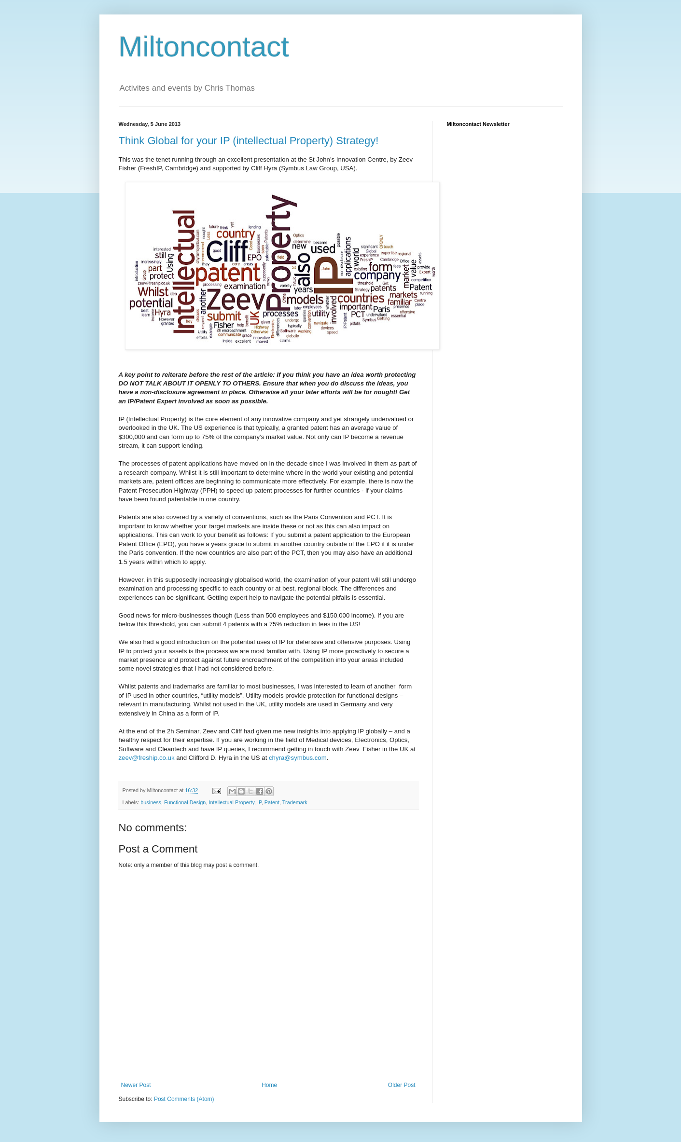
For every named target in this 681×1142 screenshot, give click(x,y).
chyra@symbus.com (298, 757)
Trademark (294, 802)
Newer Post (136, 1085)
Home (269, 1085)
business (150, 802)
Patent (271, 802)
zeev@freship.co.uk (147, 757)
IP (259, 802)
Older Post (402, 1085)
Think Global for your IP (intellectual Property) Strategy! (249, 141)
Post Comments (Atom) (184, 1099)
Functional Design (185, 802)
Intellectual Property (231, 802)
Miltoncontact (204, 46)
